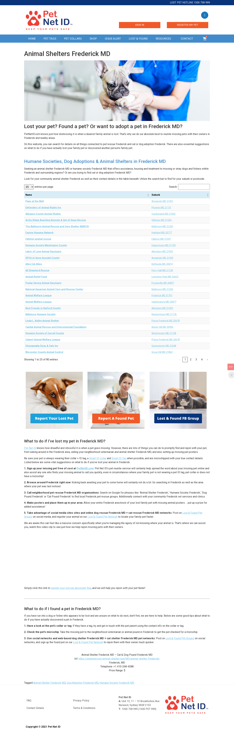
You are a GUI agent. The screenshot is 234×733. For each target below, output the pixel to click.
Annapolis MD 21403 (162, 258)
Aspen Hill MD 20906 (162, 327)
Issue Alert (113, 38)
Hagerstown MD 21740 (164, 245)
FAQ (29, 700)
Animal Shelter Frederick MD (49, 682)
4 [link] (202, 359)
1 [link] (185, 359)
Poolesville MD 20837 (163, 283)
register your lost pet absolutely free (71, 588)
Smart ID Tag (119, 458)
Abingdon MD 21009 (162, 251)
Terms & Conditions (84, 708)
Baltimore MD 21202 (162, 289)
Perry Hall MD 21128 (162, 270)
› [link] (207, 359)
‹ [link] (179, 359)
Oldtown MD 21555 (162, 220)
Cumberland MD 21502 (164, 214)
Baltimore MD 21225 (162, 226)
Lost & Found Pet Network (103, 516)
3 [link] (196, 359)
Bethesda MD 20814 (162, 264)
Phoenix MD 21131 (161, 207)
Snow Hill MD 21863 (162, 352)
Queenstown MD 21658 (164, 345)
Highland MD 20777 (162, 232)
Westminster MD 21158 (164, 333)
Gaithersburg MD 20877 (164, 301)
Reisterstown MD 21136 (164, 314)
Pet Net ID (30, 448)
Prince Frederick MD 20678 (166, 320)
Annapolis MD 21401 (162, 201)
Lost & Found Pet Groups (180, 638)
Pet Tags (50, 38)
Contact (188, 38)
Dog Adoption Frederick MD (82, 682)
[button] (148, 195)
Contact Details (35, 708)
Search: (173, 187)
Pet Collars (73, 38)
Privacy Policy (81, 700)
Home (32, 38)
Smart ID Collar (97, 458)
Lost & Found (138, 38)
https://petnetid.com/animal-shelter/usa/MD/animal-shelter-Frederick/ (119, 658)
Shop (93, 38)
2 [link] (190, 359)
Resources (164, 38)
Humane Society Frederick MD (117, 682)
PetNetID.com (85, 468)
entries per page (44, 187)
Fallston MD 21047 (161, 239)
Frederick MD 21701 (162, 295)
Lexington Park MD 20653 (165, 276)
